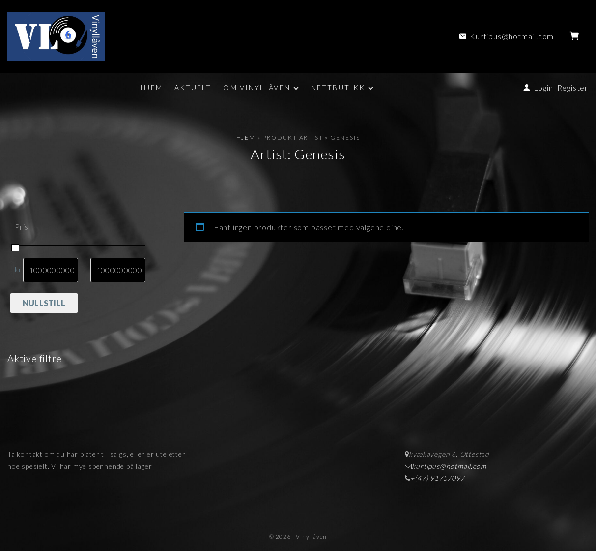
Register (572, 87)
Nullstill (44, 302)
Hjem (245, 137)
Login (543, 87)
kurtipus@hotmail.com (449, 466)
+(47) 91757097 (437, 478)
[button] (576, 36)
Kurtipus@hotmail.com (512, 36)
